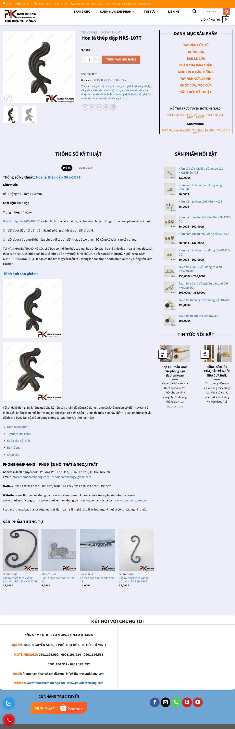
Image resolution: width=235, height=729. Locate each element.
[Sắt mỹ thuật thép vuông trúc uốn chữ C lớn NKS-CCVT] (20, 550)
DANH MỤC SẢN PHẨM (117, 11)
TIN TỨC (151, 11)
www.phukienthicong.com (85, 683)
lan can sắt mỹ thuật (98, 94)
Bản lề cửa (13, 447)
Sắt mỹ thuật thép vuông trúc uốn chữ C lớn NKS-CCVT (20, 580)
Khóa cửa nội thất (18, 441)
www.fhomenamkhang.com (46, 683)
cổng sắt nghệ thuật (91, 90)
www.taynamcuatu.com (132, 500)
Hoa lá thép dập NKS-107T (58, 177)
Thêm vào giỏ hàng (121, 59)
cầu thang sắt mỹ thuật (98, 86)
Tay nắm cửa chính (19, 434)
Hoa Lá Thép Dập (117, 80)
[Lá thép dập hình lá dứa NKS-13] (97, 550)
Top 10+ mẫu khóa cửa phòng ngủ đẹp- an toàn (175, 371)
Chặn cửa (13, 455)
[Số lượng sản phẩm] (89, 59)
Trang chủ (82, 11)
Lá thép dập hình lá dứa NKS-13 (97, 580)
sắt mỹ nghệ (140, 94)
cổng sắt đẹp (144, 86)
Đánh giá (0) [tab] (86, 168)
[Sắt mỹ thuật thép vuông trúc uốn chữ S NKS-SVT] (136, 550)
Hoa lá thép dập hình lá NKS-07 (58, 580)
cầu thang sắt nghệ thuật (124, 86)
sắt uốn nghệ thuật (117, 98)
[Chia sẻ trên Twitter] (92, 107)
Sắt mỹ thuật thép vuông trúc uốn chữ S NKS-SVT (133, 580)
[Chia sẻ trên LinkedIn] (113, 107)
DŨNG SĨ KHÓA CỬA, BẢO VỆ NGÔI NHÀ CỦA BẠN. (217, 371)
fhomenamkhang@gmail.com (71, 477)
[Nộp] (226, 11)
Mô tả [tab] (66, 168)
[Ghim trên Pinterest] (106, 107)
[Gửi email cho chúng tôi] (165, 702)
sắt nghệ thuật (99, 98)
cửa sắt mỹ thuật (111, 90)
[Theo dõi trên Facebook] (155, 702)
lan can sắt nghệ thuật (121, 94)
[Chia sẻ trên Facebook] (85, 107)
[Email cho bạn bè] (99, 107)
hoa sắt (125, 90)
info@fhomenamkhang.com (30, 477)
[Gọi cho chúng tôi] (176, 702)
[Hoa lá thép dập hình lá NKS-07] (59, 550)
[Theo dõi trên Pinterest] (187, 702)
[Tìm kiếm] (194, 11)
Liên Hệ (173, 11)
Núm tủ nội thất (17, 427)
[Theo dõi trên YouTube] (198, 702)
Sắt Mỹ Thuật (111, 32)
